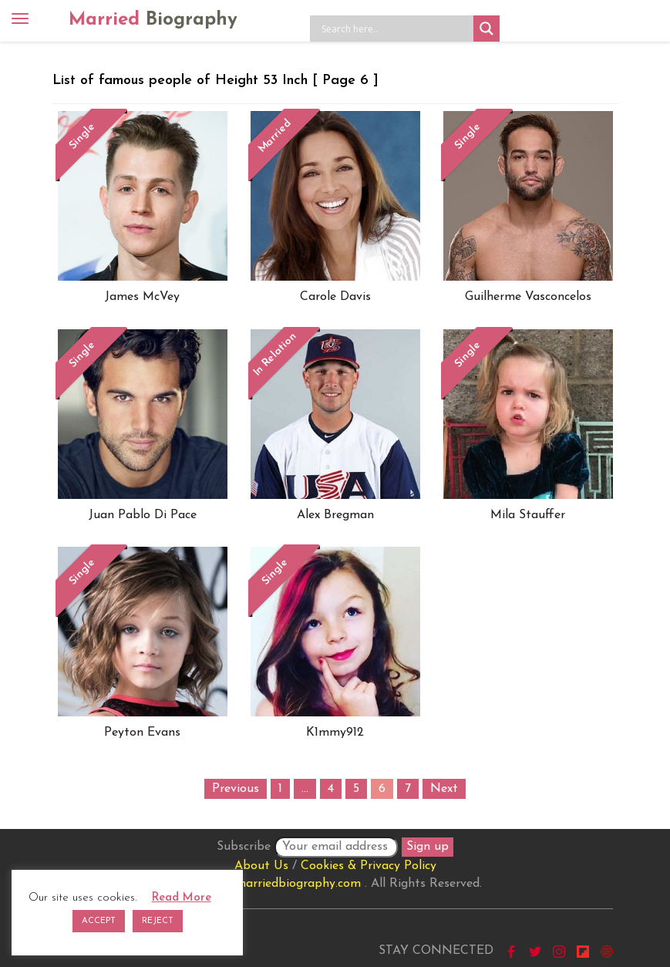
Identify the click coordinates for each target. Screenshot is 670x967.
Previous (235, 789)
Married (153, 20)
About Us (261, 866)
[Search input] (396, 28)
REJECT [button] (157, 921)
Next (444, 789)
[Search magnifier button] (486, 28)
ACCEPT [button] (99, 921)
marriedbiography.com (298, 884)
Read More (181, 898)
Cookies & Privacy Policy (368, 866)
